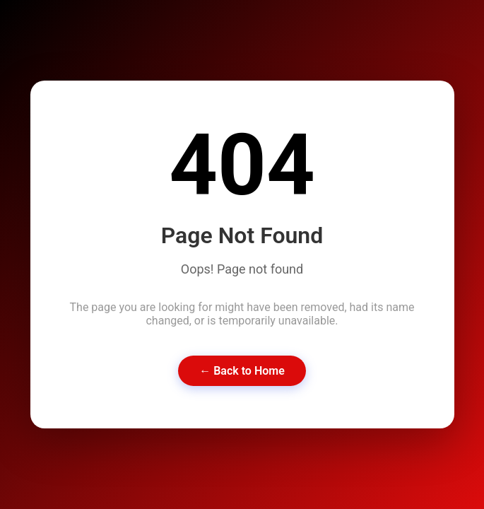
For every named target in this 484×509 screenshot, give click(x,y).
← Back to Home (242, 371)
